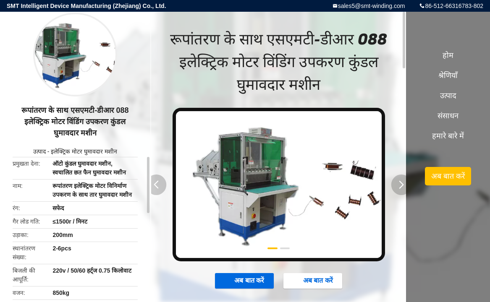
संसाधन (448, 116)
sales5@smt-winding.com (371, 6)
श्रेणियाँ (448, 75)
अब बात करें (245, 280)
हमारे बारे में (448, 136)
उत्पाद (39, 151)
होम (448, 55)
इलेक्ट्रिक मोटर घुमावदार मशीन (84, 151)
